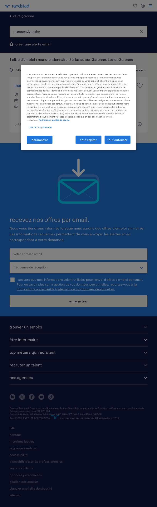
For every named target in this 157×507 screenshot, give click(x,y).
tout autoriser (117, 140)
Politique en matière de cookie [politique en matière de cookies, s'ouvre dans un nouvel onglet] (54, 120)
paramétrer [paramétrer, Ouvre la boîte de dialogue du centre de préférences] (40, 140)
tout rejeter (88, 140)
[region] (78, 107)
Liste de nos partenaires (40, 127)
